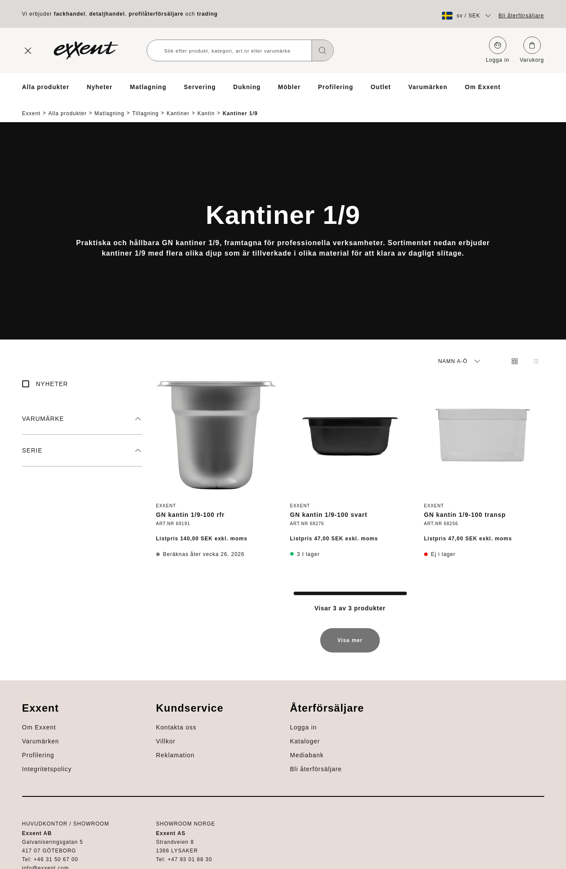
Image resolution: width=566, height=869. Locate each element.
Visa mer (350, 637)
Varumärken (427, 86)
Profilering (335, 86)
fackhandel (70, 14)
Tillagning (145, 105)
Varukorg (532, 50)
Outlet (381, 86)
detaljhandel (107, 14)
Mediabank (39, 805)
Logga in (497, 50)
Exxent (31, 105)
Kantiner (178, 105)
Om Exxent (483, 86)
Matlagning (148, 86)
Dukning (247, 86)
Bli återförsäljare (521, 16)
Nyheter (99, 86)
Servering (200, 86)
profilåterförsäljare (156, 14)
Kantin (206, 105)
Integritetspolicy (519, 735)
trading (207, 14)
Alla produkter (46, 86)
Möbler (289, 86)
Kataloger (37, 791)
